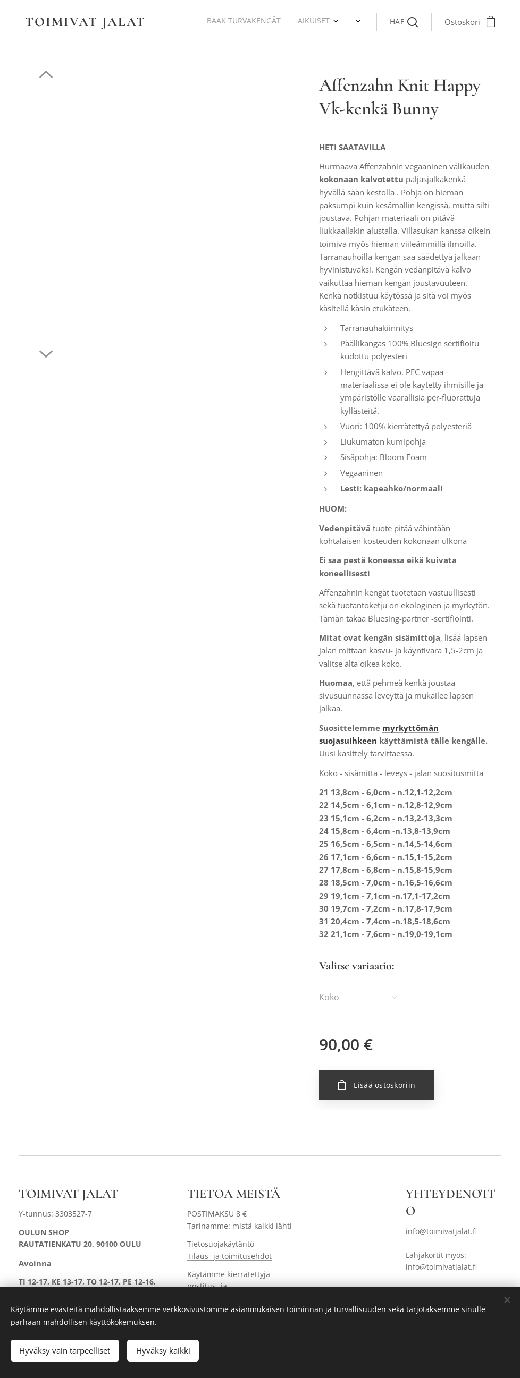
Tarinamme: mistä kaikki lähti (239, 1226)
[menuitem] (185, 21)
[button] (403, 21)
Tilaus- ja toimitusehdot (229, 1256)
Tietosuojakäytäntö (220, 1244)
